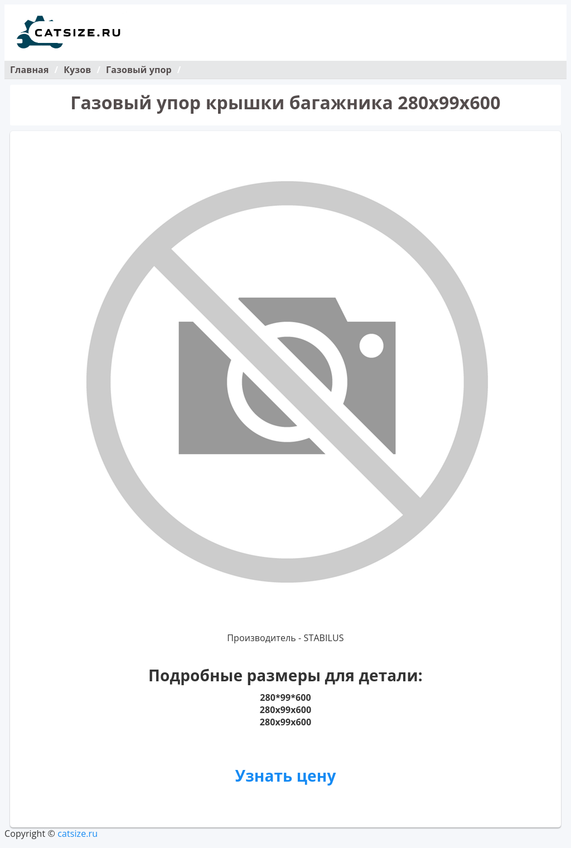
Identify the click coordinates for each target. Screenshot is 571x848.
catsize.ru (77, 833)
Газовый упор (139, 70)
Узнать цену (285, 775)
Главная (29, 70)
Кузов (77, 70)
